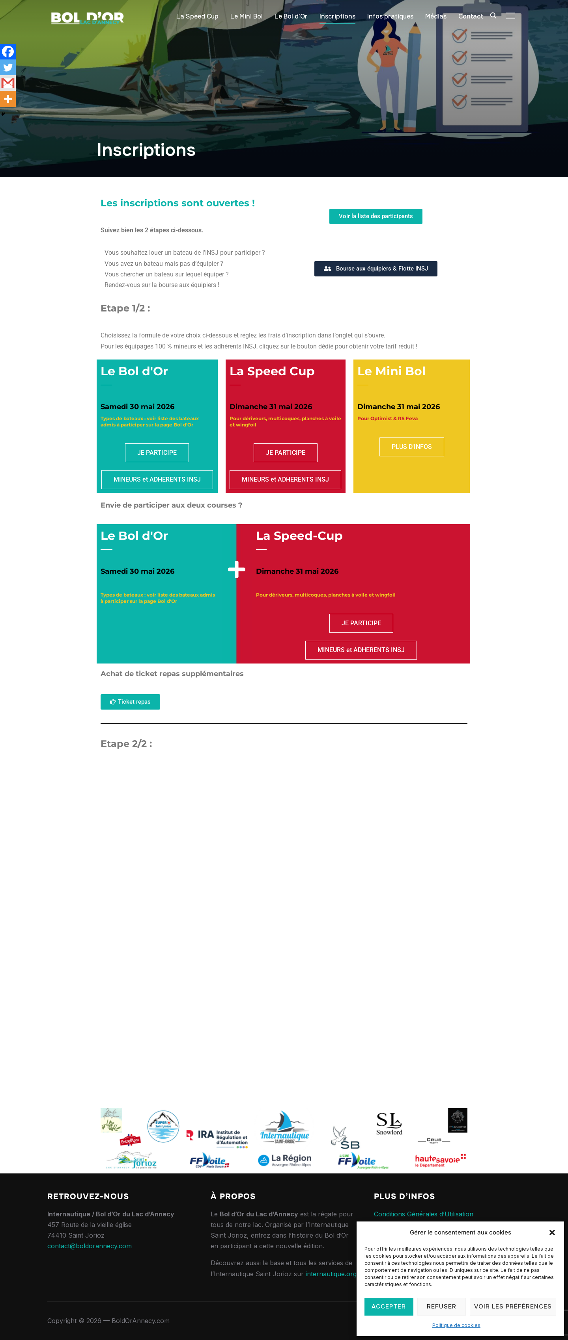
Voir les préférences (513, 1306)
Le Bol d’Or (291, 16)
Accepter (389, 1306)
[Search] (493, 15)
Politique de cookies (456, 1325)
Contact (470, 16)
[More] (8, 99)
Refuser (441, 1306)
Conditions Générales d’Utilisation (423, 1214)
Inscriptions (337, 16)
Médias (436, 16)
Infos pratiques (390, 16)
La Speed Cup (197, 16)
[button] (552, 1232)
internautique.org (331, 1274)
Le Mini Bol (246, 16)
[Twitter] (8, 67)
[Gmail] (8, 83)
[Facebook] (8, 51)
